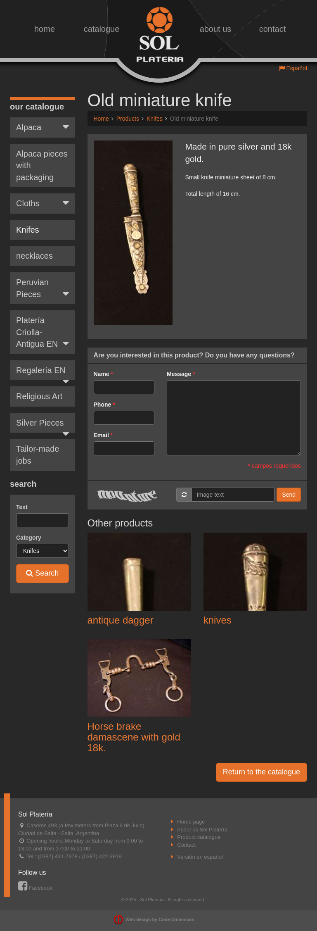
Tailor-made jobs (37, 448)
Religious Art (39, 390)
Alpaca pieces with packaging (42, 159)
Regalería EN (42, 367)
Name (101, 374)
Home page (191, 822)
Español (293, 68)
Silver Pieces (42, 419)
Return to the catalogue (261, 772)
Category (28, 531)
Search (42, 567)
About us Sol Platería (202, 829)
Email (101, 435)
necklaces (34, 249)
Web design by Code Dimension (159, 919)
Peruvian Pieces (42, 282)
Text (22, 501)
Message (179, 374)
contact (272, 28)
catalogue (102, 28)
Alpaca (42, 120)
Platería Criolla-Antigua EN (42, 326)
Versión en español (200, 857)
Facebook (35, 888)
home (44, 28)
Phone (102, 404)
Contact (186, 845)
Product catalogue (198, 837)
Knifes (27, 223)
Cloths (42, 196)
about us (216, 28)
